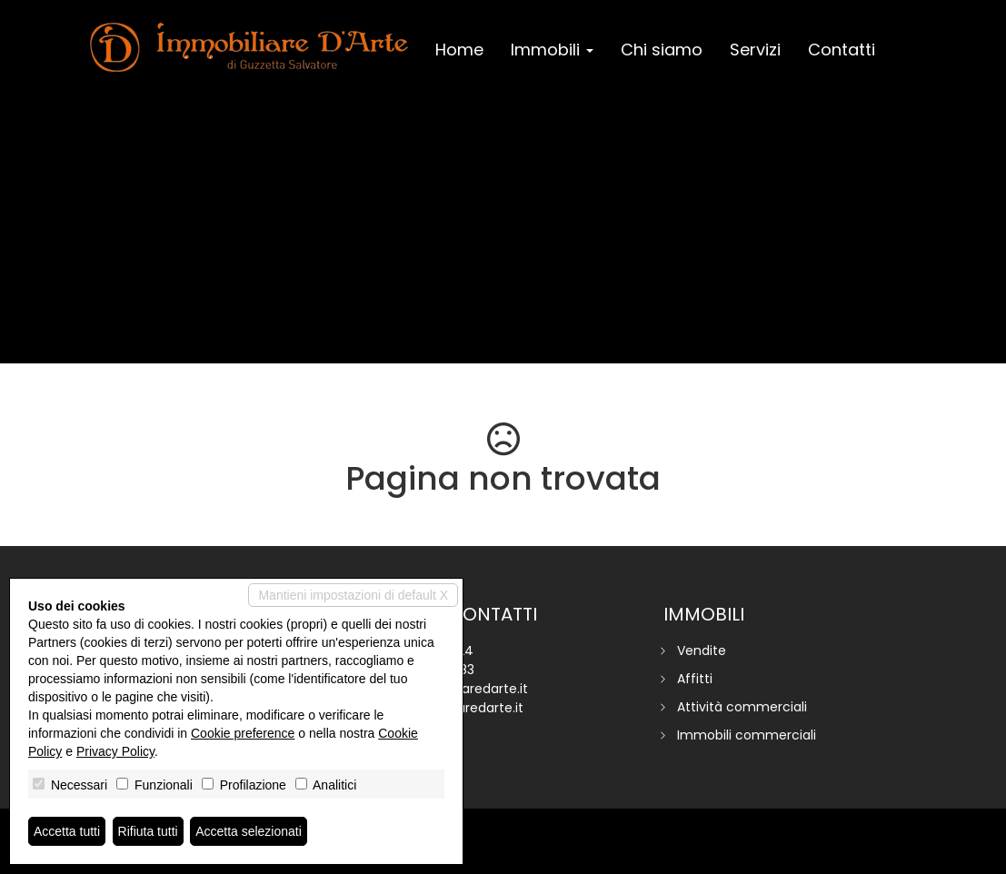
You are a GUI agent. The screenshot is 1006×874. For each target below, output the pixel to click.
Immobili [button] (552, 49)
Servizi (755, 49)
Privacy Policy (115, 751)
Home (459, 49)
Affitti (694, 679)
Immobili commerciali (746, 735)
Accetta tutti (67, 831)
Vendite (701, 650)
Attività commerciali (742, 707)
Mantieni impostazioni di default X (353, 595)
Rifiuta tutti (148, 831)
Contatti (841, 49)
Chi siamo (661, 49)
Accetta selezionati (248, 831)
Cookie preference (242, 733)
